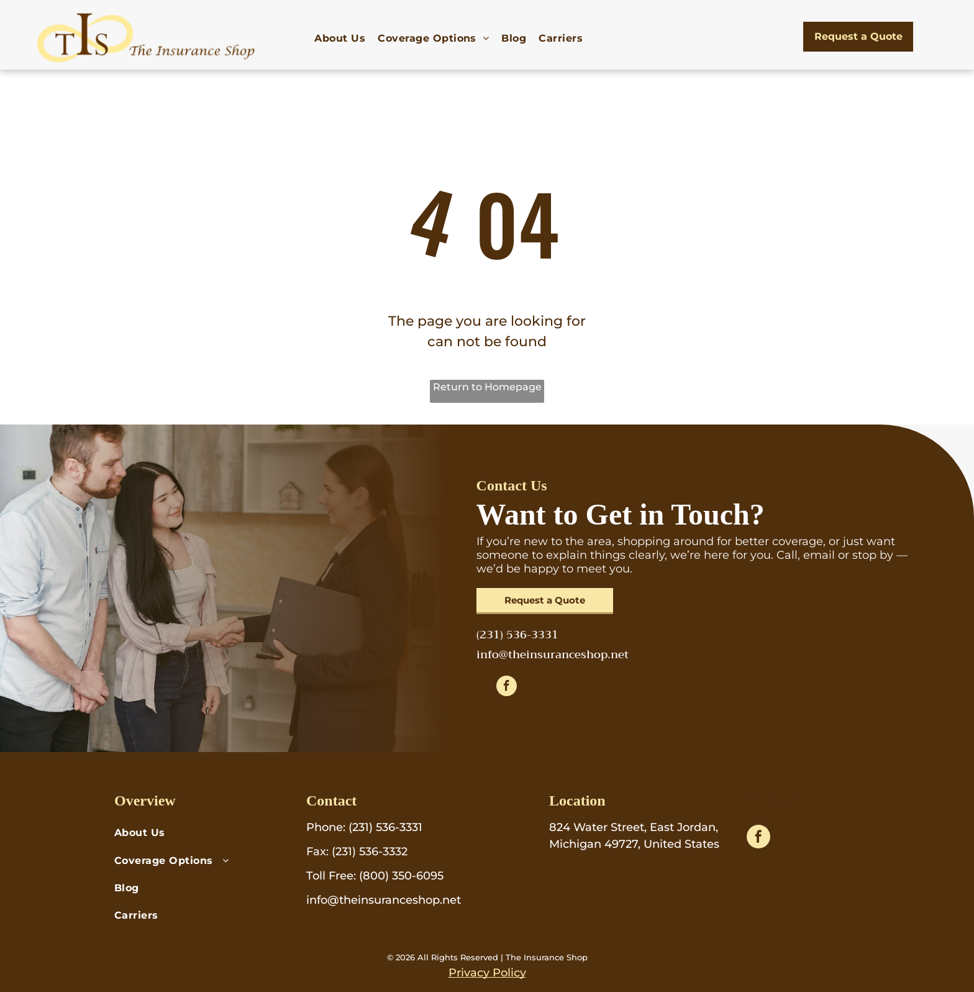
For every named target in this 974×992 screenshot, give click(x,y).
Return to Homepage (487, 387)
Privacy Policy (487, 973)
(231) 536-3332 (369, 851)
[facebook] (506, 687)
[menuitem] (339, 38)
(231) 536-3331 (385, 827)
